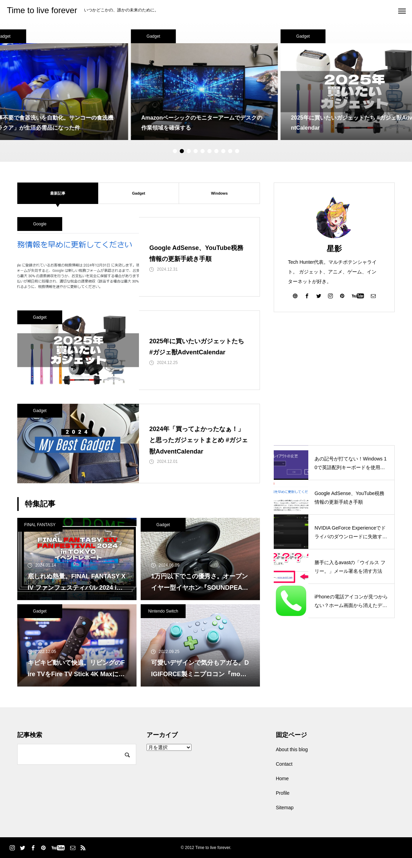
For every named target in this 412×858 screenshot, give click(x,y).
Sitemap (284, 807)
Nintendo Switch (163, 611)
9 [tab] (230, 151)
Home (282, 778)
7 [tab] (216, 151)
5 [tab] (202, 151)
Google (40, 224)
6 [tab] (209, 151)
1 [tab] (175, 151)
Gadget (155, 36)
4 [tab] (196, 151)
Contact (284, 764)
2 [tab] (182, 151)
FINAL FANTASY (40, 524)
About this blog (292, 749)
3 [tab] (189, 151)
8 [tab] (223, 151)
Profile (283, 793)
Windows (219, 193)
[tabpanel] (206, 84)
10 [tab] (237, 151)
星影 (334, 248)
